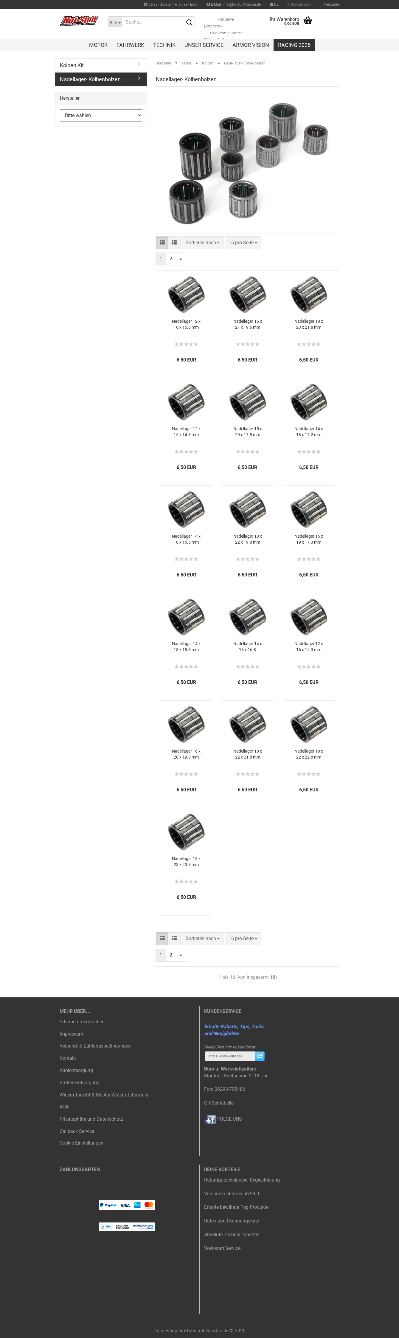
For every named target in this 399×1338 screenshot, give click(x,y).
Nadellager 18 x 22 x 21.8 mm (247, 754)
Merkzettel (330, 4)
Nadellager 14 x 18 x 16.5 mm (186, 539)
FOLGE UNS (223, 1119)
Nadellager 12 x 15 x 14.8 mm (186, 431)
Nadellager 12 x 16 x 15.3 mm (308, 646)
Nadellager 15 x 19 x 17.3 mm (308, 539)
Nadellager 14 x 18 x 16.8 (247, 646)
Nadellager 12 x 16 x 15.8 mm (186, 324)
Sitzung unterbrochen (82, 1022)
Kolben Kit (72, 65)
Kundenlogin (299, 4)
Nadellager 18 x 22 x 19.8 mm (247, 539)
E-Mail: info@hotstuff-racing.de (234, 4)
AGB (64, 1107)
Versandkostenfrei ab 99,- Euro (171, 4)
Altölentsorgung (76, 1070)
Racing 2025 (294, 45)
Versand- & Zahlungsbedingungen (95, 1046)
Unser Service (203, 45)
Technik (164, 45)
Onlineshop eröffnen (174, 1331)
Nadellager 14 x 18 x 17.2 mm (308, 431)
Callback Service (77, 1131)
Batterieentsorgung (80, 1082)
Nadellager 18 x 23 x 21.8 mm (308, 324)
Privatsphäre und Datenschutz (91, 1119)
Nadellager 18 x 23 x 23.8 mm (186, 861)
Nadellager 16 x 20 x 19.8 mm (186, 754)
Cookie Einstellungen (81, 1143)
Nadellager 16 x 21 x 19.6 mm (247, 324)
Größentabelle (219, 1103)
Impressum (71, 1034)
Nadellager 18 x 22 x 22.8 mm (308, 754)
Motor (98, 45)
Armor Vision (250, 45)
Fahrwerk (130, 45)
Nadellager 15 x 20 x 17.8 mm (247, 431)
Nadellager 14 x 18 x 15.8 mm (186, 646)
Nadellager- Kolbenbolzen (90, 79)
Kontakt (68, 1058)
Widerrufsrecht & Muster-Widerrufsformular (105, 1095)
